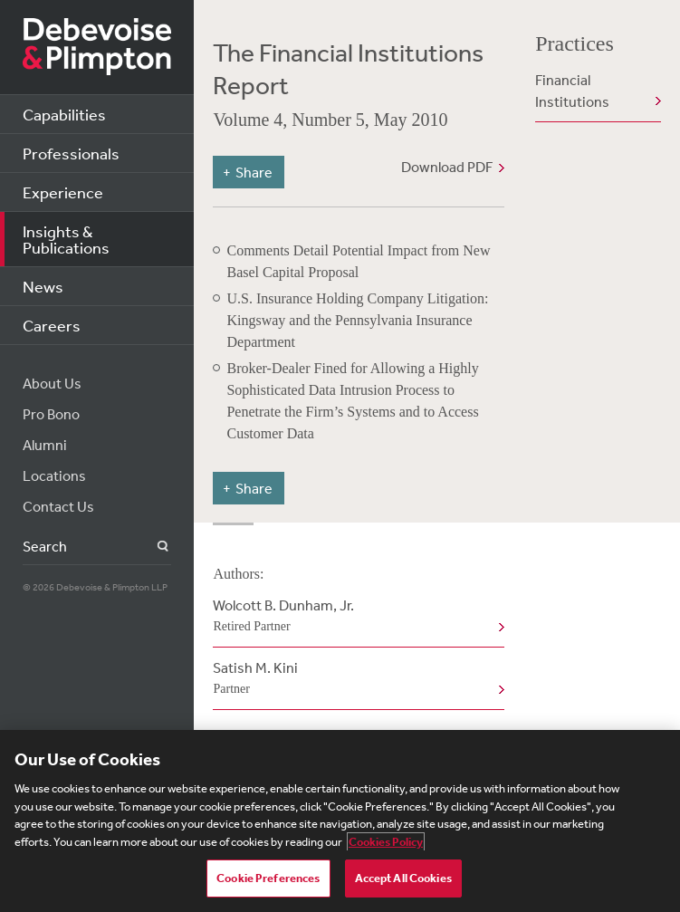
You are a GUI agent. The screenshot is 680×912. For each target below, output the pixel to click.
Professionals (71, 153)
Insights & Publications (66, 239)
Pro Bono (51, 414)
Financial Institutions (572, 90)
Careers (52, 325)
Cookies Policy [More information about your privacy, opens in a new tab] (386, 842)
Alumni (45, 445)
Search (152, 546)
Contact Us (58, 506)
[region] (340, 821)
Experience (63, 192)
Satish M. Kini (354, 679)
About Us (52, 383)
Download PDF (447, 167)
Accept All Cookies (403, 878)
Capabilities (64, 114)
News (43, 286)
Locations (54, 475)
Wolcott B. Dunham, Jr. (354, 617)
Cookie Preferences (268, 878)
